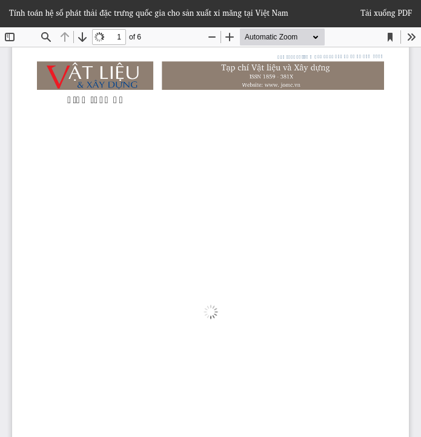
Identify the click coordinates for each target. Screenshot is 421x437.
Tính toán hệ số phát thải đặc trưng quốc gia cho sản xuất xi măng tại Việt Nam (148, 12)
